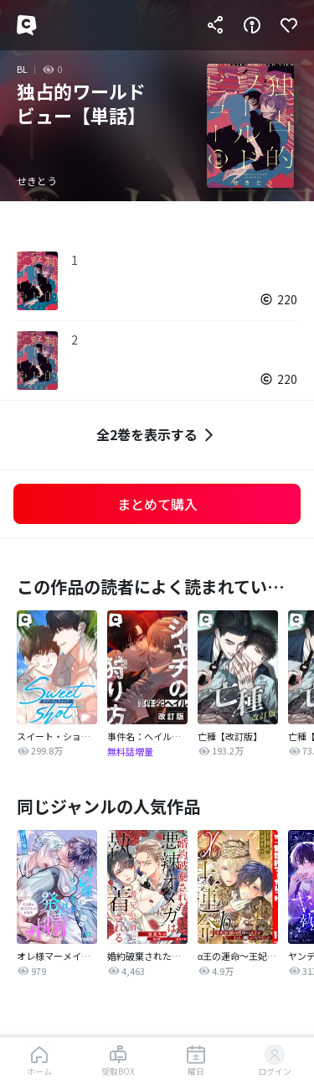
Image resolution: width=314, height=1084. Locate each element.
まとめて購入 (157, 504)
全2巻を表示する (157, 434)
